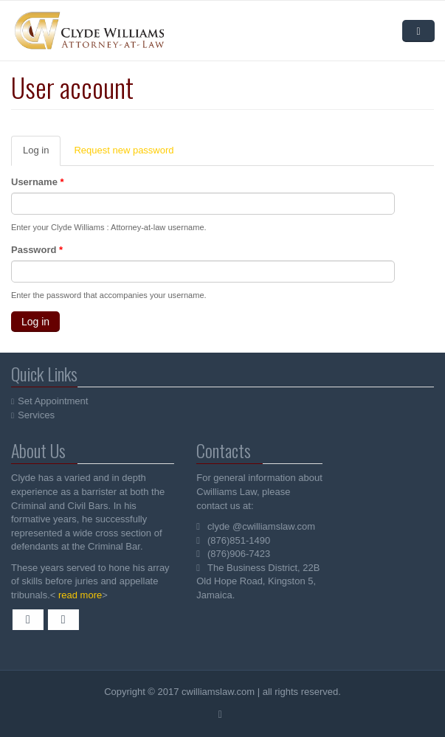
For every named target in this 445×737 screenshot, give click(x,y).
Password (37, 249)
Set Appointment (53, 400)
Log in (42, 155)
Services (36, 415)
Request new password (123, 150)
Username (37, 181)
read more (78, 595)
